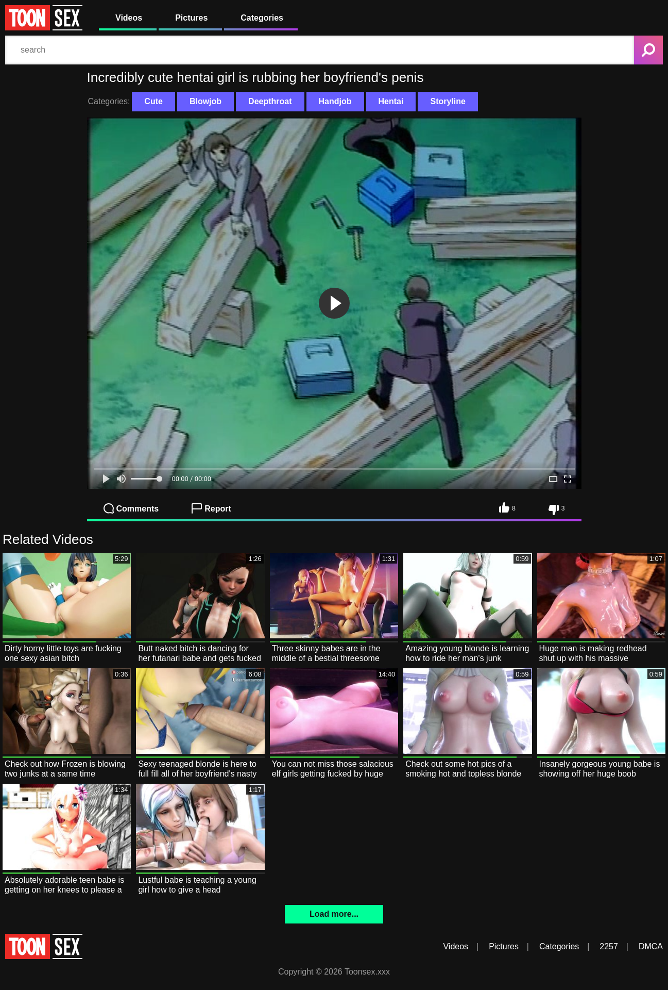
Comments (131, 508)
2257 (609, 946)
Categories (262, 17)
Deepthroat (270, 101)
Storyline (447, 101)
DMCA (651, 946)
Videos (128, 17)
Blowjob (205, 101)
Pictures (191, 17)
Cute (153, 101)
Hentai (391, 101)
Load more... (334, 914)
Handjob (335, 101)
